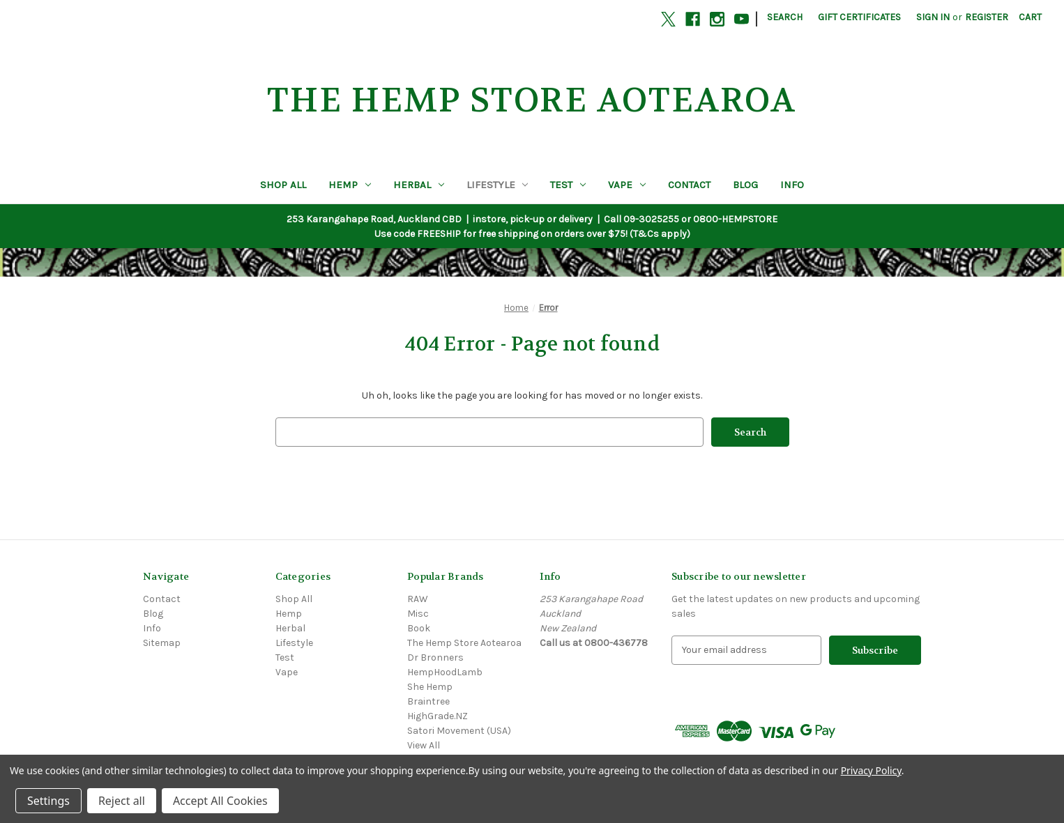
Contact (689, 184)
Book (418, 628)
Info (792, 184)
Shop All (283, 184)
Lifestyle (497, 184)
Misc (418, 614)
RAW (417, 599)
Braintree (428, 701)
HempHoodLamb (444, 672)
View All (423, 745)
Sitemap (162, 643)
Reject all (121, 800)
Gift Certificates (859, 17)
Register (986, 17)
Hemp (349, 184)
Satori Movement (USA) (459, 731)
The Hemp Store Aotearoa (464, 643)
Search (785, 17)
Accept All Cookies (220, 800)
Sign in (933, 17)
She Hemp (430, 687)
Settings (48, 800)
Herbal (418, 184)
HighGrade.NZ (437, 716)
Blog (745, 184)
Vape (627, 184)
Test (568, 184)
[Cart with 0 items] (1030, 17)
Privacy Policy (871, 770)
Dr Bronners (435, 657)
